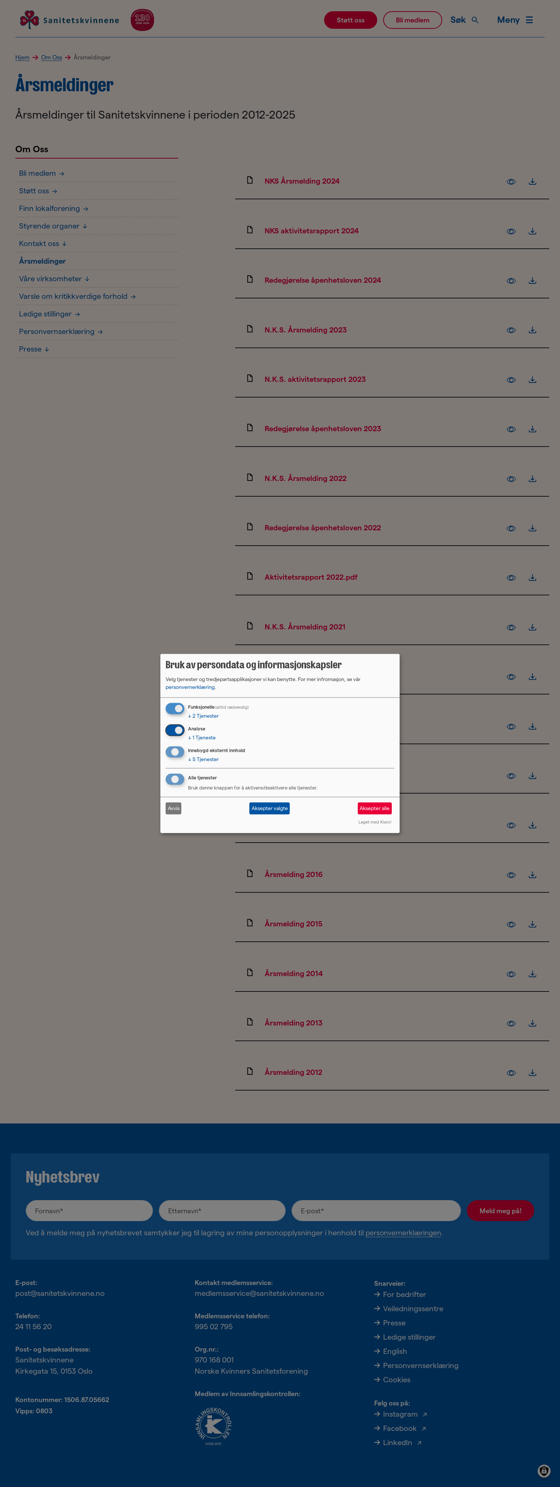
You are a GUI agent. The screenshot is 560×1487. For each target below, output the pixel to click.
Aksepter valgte (270, 808)
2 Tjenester (203, 716)
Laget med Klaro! (375, 821)
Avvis (173, 808)
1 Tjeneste (202, 737)
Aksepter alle (375, 808)
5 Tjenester (203, 759)
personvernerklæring (190, 687)
